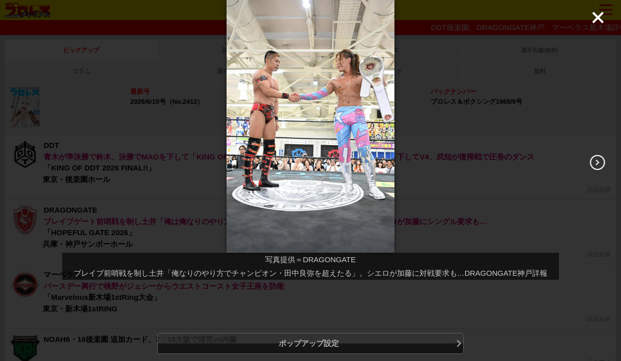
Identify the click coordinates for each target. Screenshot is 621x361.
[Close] (597, 17)
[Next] (597, 162)
